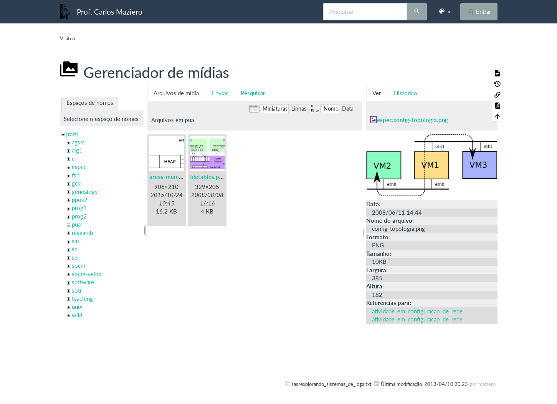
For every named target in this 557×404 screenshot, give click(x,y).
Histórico (405, 92)
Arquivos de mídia (176, 92)
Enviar (220, 92)
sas (76, 240)
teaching (82, 298)
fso (76, 175)
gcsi (77, 183)
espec (79, 166)
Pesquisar (253, 92)
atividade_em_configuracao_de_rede (417, 311)
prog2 (79, 216)
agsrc (78, 142)
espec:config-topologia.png (412, 119)
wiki (77, 314)
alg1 (77, 150)
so (75, 257)
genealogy (85, 191)
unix (77, 306)
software (83, 281)
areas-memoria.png (174, 176)
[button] (444, 11)
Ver (376, 92)
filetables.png (207, 176)
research (82, 232)
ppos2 (80, 199)
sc (74, 248)
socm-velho (87, 273)
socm (78, 265)
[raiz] (72, 134)
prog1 (79, 207)
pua (76, 224)
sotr (77, 290)
